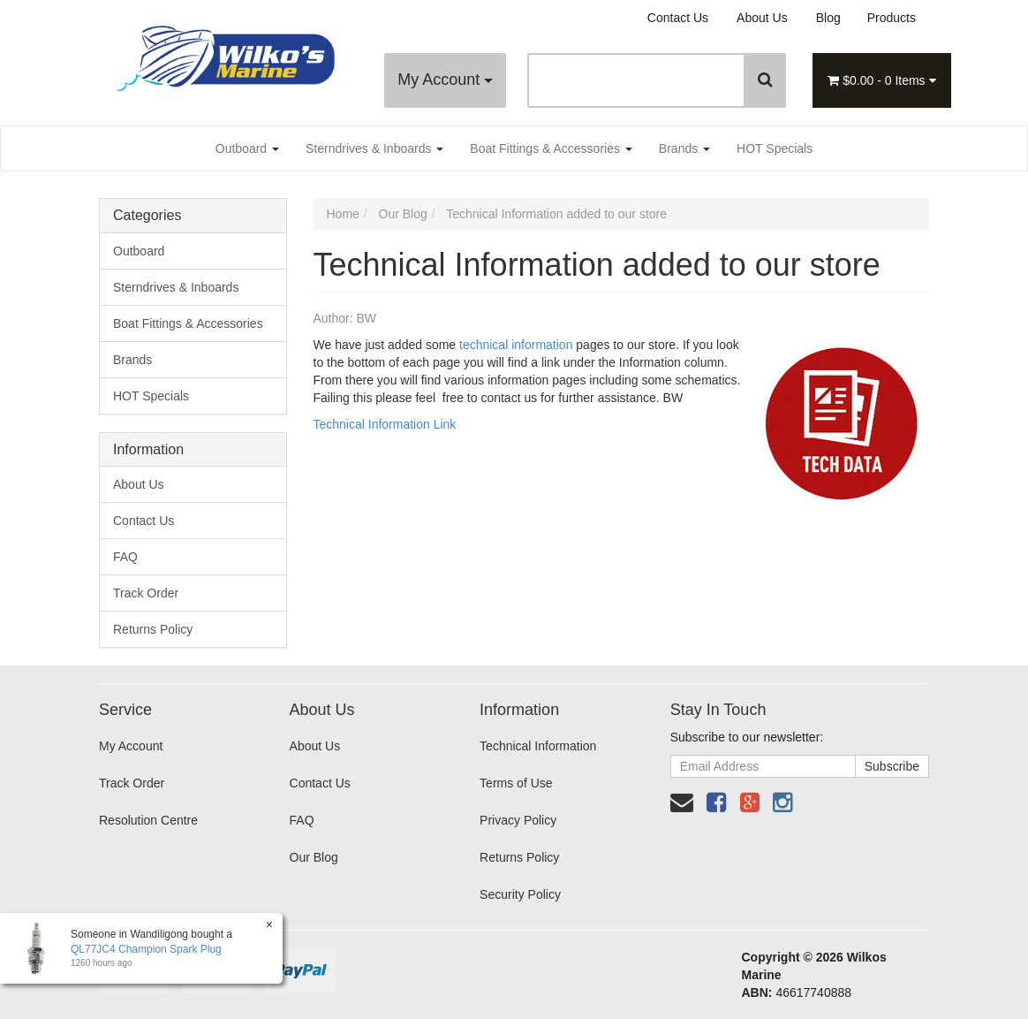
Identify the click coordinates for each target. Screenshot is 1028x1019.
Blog (828, 18)
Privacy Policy (518, 820)
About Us (762, 18)
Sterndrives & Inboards (374, 148)
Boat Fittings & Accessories (551, 148)
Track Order (145, 593)
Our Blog (314, 857)
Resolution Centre (148, 820)
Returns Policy (153, 629)
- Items (881, 80)
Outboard (247, 148)
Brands (684, 148)
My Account (445, 79)
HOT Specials (775, 148)
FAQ (125, 557)
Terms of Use (516, 783)
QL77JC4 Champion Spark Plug (146, 949)
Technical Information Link (385, 424)
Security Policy (520, 894)
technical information (515, 345)
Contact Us (677, 18)
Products (891, 18)
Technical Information (538, 746)
